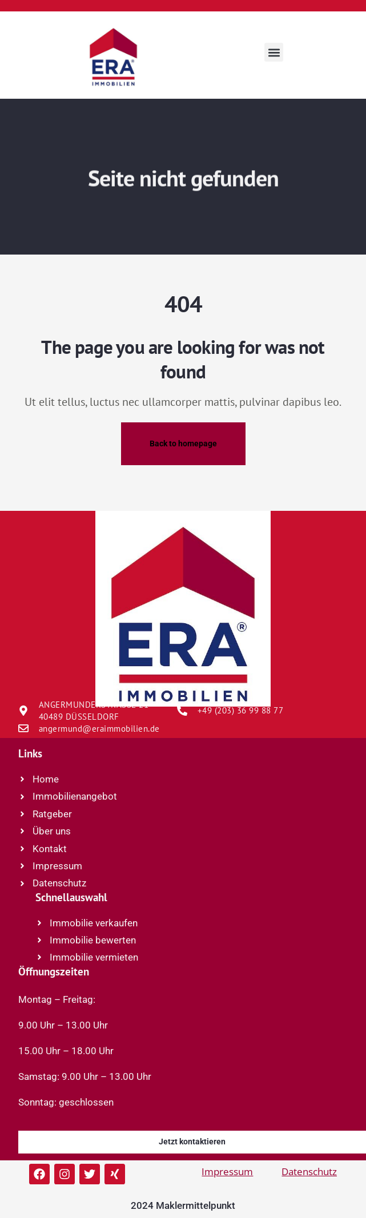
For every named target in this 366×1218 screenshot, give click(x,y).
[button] (273, 52)
